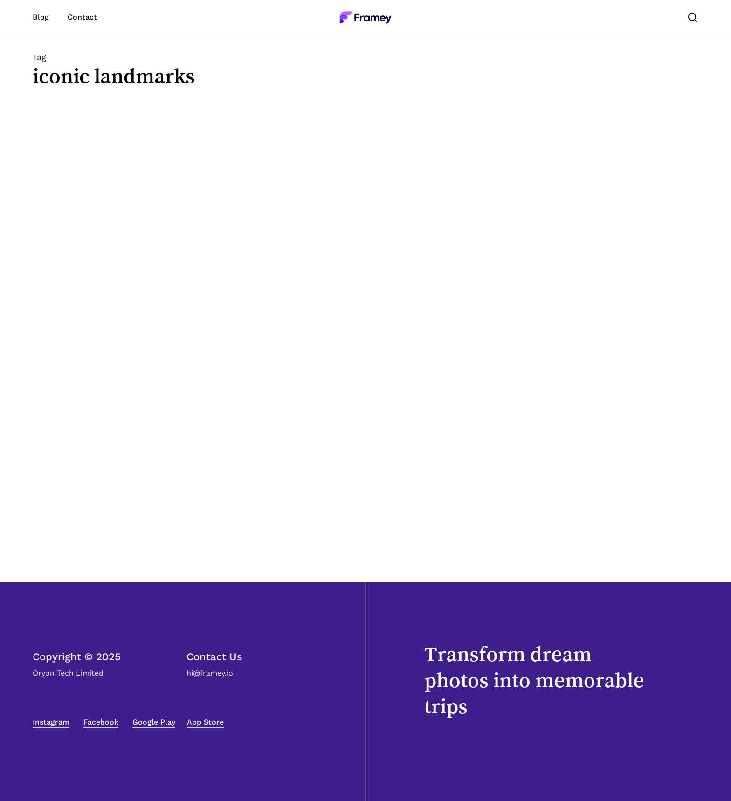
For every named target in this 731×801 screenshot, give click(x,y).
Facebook (100, 722)
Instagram (51, 722)
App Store (205, 722)
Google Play (153, 722)
